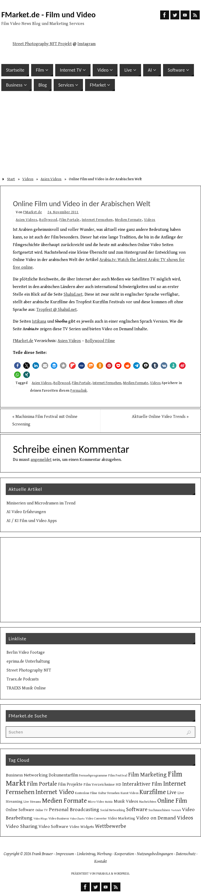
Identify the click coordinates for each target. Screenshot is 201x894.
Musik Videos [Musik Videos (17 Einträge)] (126, 801)
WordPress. (122, 873)
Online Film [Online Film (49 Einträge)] (172, 801)
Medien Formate (128, 220)
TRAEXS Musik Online (26, 688)
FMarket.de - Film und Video (48, 14)
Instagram (86, 43)
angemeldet (41, 459)
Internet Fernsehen (97, 220)
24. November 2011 (63, 212)
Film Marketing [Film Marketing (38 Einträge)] (147, 775)
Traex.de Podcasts (23, 679)
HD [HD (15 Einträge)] (118, 784)
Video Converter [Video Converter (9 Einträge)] (96, 818)
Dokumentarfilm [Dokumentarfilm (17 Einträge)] (63, 775)
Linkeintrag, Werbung (94, 854)
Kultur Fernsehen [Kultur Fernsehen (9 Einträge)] (109, 793)
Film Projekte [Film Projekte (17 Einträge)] (70, 784)
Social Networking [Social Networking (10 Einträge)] (112, 810)
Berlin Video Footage (26, 652)
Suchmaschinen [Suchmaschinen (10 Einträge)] (159, 810)
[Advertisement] (100, 133)
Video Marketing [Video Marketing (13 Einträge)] (121, 818)
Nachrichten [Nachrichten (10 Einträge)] (147, 801)
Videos (28, 179)
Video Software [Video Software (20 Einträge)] (53, 826)
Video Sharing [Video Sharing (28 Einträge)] (21, 826)
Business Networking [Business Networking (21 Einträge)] (27, 775)
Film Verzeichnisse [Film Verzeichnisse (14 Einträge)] (99, 784)
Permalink (78, 391)
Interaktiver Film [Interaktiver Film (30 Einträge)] (142, 784)
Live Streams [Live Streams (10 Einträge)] (32, 801)
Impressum (65, 854)
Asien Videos (51, 179)
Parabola (103, 873)
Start (11, 179)
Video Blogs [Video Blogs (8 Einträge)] (40, 818)
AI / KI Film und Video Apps (32, 520)
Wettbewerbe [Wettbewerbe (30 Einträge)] (110, 826)
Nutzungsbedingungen (155, 854)
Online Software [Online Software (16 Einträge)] (20, 809)
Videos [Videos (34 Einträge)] (185, 818)
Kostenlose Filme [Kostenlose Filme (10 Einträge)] (86, 793)
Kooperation (124, 854)
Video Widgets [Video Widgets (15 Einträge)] (81, 826)
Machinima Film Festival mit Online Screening (45, 420)
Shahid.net (73, 294)
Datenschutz (186, 854)
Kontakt (100, 861)
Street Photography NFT (29, 670)
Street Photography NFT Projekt (42, 43)
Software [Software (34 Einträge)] (136, 809)
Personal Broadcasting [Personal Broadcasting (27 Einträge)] (74, 810)
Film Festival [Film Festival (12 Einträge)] (117, 776)
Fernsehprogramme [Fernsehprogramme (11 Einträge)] (93, 776)
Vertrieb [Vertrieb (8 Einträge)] (176, 810)
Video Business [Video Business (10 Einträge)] (58, 818)
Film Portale (69, 220)
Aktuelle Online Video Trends (159, 416)
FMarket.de (32, 212)
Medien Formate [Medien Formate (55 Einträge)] (64, 801)
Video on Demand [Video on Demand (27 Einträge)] (156, 818)
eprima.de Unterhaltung (28, 661)
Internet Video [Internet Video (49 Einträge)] (55, 792)
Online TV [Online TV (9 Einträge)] (41, 810)
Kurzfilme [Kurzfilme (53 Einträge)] (152, 792)
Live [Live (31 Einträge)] (171, 792)
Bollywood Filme (100, 340)
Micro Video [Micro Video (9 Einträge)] (96, 801)
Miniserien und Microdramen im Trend (41, 503)
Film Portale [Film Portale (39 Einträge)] (42, 783)
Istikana (39, 321)
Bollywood (48, 220)
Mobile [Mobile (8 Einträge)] (109, 801)
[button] (17, 365)
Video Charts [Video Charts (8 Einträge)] (77, 818)
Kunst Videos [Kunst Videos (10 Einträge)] (129, 793)
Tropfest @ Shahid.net (56, 309)
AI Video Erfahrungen (26, 512)
